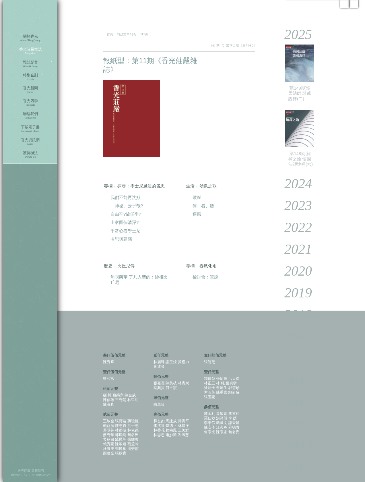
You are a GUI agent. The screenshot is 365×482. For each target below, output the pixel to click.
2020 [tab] (294, 270)
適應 (197, 214)
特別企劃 (30, 77)
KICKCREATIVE (40, 475)
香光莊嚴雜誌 (30, 51)
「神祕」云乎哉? (126, 205)
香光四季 (30, 103)
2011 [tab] (293, 467)
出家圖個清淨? (124, 222)
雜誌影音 (30, 64)
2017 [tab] (294, 336)
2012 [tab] (294, 445)
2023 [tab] (294, 205)
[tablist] (317, 250)
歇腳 (197, 197)
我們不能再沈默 (125, 197)
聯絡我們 (30, 115)
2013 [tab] (294, 423)
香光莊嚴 (30, 14)
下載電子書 (30, 129)
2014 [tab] (294, 401)
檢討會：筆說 (205, 276)
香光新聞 (30, 90)
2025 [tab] (294, 34)
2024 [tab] (294, 183)
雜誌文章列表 (126, 34)
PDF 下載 (237, 61)
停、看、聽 (203, 205)
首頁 (110, 34)
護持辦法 (30, 154)
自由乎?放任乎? (125, 214)
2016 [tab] (294, 358)
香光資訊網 (30, 142)
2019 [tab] (294, 292)
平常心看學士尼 (125, 230)
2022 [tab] (294, 227)
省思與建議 (121, 239)
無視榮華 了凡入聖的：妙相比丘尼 (139, 279)
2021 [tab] (294, 249)
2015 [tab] (294, 380)
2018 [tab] (294, 314)
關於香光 (30, 38)
